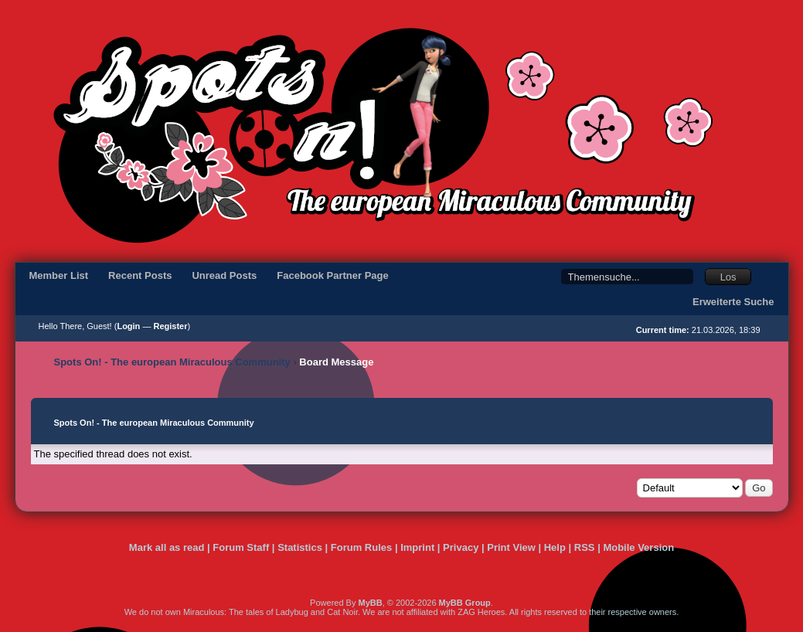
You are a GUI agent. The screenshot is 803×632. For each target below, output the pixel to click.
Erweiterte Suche (733, 302)
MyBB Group (465, 602)
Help (555, 547)
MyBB (370, 602)
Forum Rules (361, 547)
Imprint (417, 547)
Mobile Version (638, 547)
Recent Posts (140, 275)
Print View (511, 547)
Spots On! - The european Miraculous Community (172, 362)
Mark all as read (167, 547)
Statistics (299, 547)
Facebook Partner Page (333, 275)
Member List (59, 275)
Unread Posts (224, 275)
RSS (584, 547)
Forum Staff (241, 547)
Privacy (460, 547)
